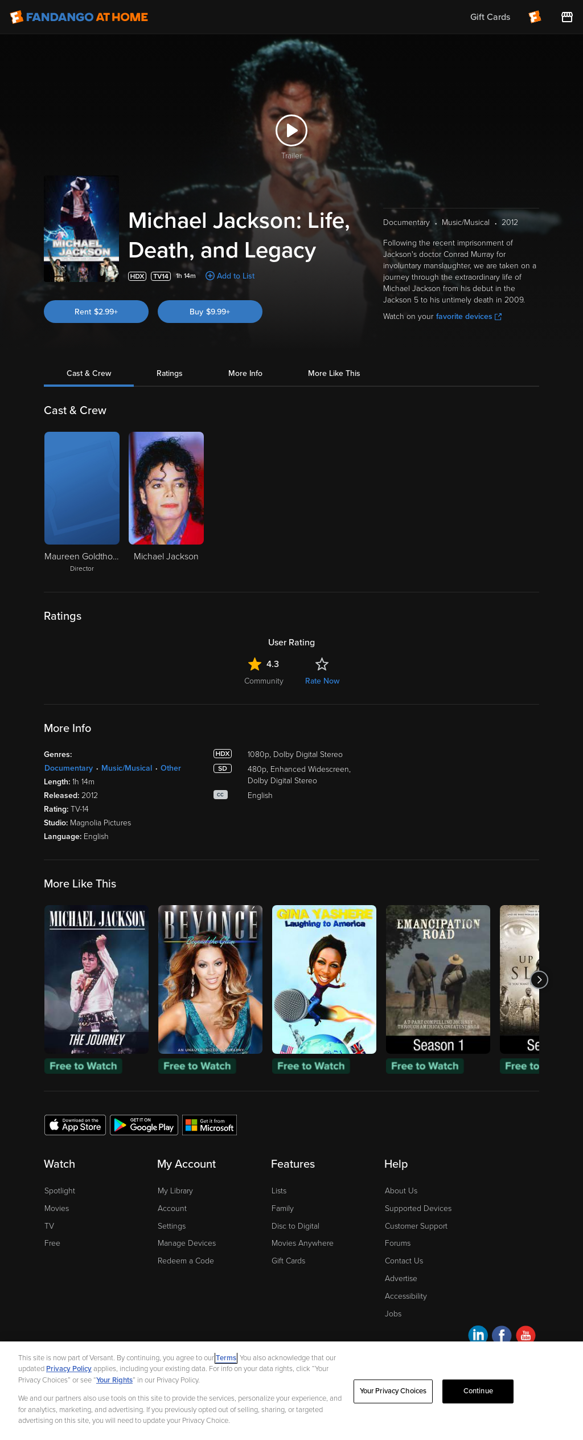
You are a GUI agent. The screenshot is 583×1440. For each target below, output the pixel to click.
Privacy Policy (69, 1378)
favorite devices (469, 316)
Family (283, 1208)
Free (52, 1243)
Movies (56, 1208)
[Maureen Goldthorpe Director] (82, 503)
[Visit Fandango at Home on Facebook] (501, 1337)
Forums (397, 1243)
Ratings (170, 373)
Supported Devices (418, 1208)
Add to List (235, 276)
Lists (279, 1191)
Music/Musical (126, 768)
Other (171, 768)
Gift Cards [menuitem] (490, 17)
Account (172, 1208)
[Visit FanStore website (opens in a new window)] (567, 17)
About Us (401, 1191)
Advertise (401, 1278)
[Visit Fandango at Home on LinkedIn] (477, 1337)
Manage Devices (187, 1243)
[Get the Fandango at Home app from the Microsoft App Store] (209, 1124)
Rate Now (322, 681)
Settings (172, 1226)
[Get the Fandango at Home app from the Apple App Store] (75, 1124)
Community (264, 681)
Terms (226, 1367)
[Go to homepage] (79, 17)
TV (49, 1226)
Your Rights (114, 1389)
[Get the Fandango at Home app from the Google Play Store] (144, 1124)
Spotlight (59, 1191)
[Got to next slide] (538, 979)
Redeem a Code (186, 1261)
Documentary (68, 768)
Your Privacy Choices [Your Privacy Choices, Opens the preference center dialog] (393, 1400)
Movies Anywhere (303, 1243)
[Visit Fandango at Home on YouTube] (525, 1337)
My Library (175, 1191)
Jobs (393, 1314)
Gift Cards (288, 1261)
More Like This (334, 373)
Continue (478, 1400)
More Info (245, 373)
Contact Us (404, 1261)
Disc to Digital (295, 1226)
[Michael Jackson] (166, 503)
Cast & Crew (89, 373)
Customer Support (416, 1226)
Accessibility (406, 1296)
